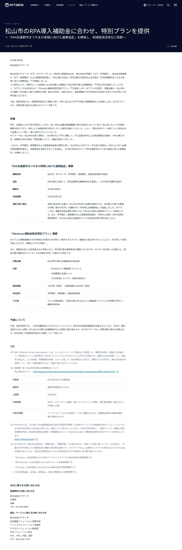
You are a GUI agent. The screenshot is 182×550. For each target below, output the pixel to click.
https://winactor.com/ (24, 439)
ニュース (71, 5)
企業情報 (33, 5)
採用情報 (59, 5)
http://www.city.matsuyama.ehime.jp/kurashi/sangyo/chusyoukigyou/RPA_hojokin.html (74, 371)
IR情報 (47, 5)
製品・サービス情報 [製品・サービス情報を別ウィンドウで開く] (87, 5)
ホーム (7, 24)
